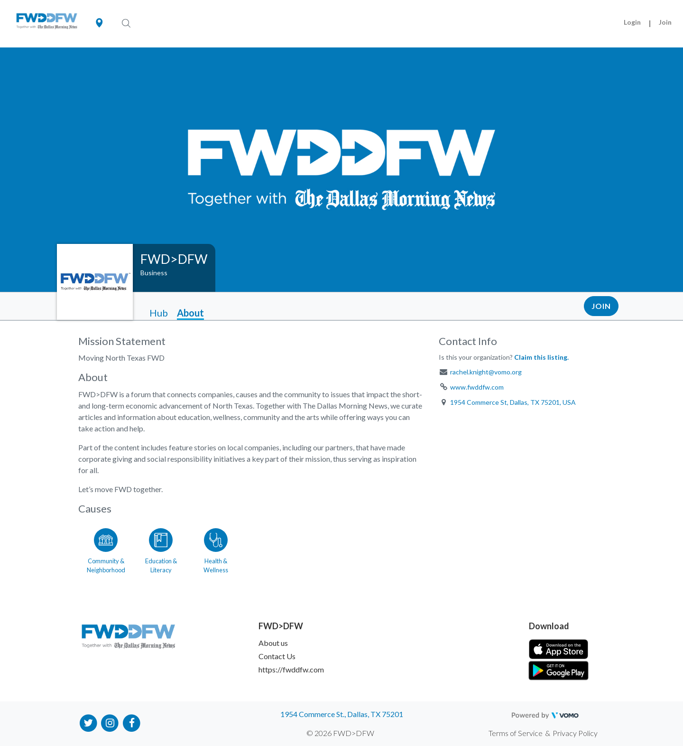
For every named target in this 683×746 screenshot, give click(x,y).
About (190, 312)
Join (665, 22)
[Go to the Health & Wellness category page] (216, 549)
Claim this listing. (541, 357)
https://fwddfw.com (291, 669)
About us (273, 642)
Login (632, 22)
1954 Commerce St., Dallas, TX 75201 (341, 713)
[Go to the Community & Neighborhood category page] (105, 549)
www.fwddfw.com (477, 387)
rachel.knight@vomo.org (486, 372)
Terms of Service (516, 732)
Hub (158, 312)
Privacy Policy (575, 732)
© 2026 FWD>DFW (340, 732)
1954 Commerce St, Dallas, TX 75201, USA (513, 402)
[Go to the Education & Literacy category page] (161, 549)
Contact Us (276, 656)
